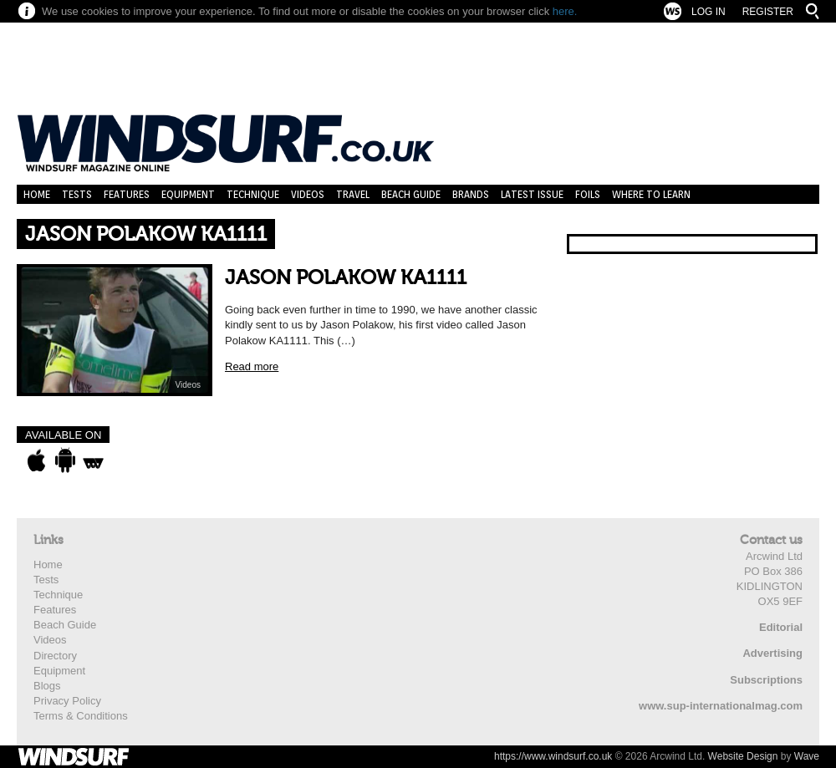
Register (767, 12)
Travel (353, 194)
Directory (55, 655)
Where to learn (651, 194)
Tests (77, 194)
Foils (587, 194)
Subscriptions (766, 680)
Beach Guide (411, 194)
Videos (307, 194)
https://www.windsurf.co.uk (553, 756)
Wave (806, 756)
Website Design (743, 756)
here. (565, 11)
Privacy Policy (67, 700)
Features (127, 194)
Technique (253, 194)
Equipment (188, 194)
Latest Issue (532, 194)
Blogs (47, 685)
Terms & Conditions (80, 716)
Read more (251, 366)
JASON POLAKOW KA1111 (345, 278)
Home (36, 194)
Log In (708, 12)
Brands (470, 194)
